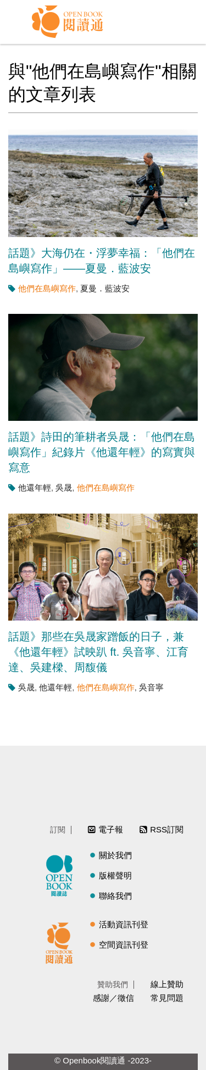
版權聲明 (115, 875)
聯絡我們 (115, 895)
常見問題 (167, 998)
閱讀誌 (62, 874)
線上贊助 (167, 984)
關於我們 (115, 855)
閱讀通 (62, 941)
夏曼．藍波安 (105, 288)
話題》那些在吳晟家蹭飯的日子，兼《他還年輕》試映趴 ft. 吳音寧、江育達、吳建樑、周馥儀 (98, 651)
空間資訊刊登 (123, 944)
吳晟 (63, 487)
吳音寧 (151, 687)
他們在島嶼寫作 (47, 288)
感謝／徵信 (113, 998)
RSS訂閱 (166, 829)
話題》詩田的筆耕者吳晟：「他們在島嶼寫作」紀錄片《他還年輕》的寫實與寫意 (101, 452)
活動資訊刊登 (123, 924)
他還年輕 (34, 487)
